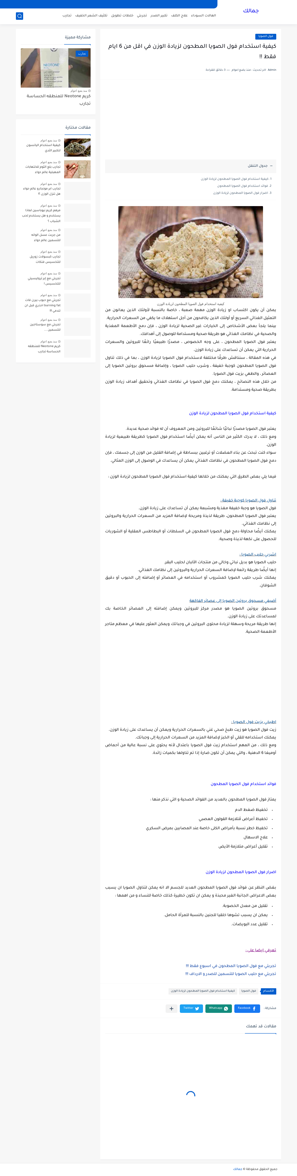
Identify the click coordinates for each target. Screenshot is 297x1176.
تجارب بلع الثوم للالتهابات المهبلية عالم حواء (43, 170)
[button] (247, 1008)
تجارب (67, 16)
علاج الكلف (179, 16)
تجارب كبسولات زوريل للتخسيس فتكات (45, 259)
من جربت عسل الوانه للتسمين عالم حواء (46, 238)
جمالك (251, 11)
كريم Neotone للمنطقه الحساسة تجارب (59, 100)
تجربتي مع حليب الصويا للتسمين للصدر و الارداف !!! (230, 974)
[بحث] (19, 16)
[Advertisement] (190, 122)
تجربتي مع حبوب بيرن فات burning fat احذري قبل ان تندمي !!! (43, 306)
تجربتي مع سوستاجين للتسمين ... (45, 327)
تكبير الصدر (159, 16)
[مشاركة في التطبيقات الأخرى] (171, 1008)
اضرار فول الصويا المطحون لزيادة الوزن (240, 193)
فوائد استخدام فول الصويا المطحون (242, 186)
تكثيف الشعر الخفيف (91, 16)
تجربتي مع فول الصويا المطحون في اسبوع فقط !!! (231, 966)
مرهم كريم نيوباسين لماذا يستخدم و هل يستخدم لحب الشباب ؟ (41, 216)
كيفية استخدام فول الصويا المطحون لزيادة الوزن (235, 179)
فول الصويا (265, 36)
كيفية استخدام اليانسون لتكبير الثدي (43, 148)
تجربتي (142, 16)
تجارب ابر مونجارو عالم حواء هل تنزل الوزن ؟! (42, 191)
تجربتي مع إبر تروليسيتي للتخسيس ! (44, 281)
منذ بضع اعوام (79, 90)
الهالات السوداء (203, 16)
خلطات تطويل (122, 16)
